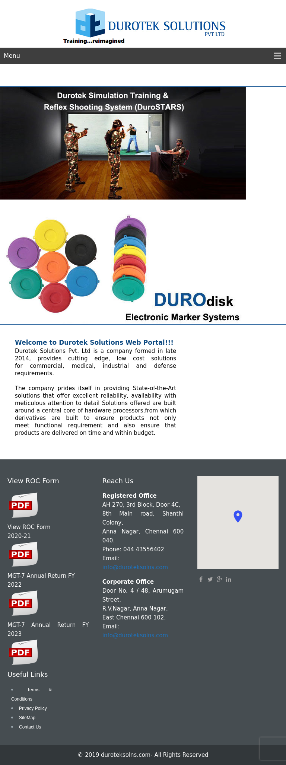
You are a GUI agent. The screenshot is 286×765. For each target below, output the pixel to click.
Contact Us (30, 727)
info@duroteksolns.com (135, 567)
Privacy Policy (33, 708)
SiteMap (27, 717)
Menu (12, 55)
